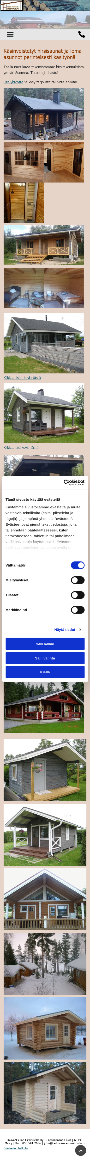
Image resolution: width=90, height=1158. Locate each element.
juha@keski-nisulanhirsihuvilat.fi (64, 1143)
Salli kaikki (45, 644)
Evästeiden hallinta (16, 1148)
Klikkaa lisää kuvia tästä (22, 377)
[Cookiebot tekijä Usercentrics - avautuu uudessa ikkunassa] (64, 483)
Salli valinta (45, 658)
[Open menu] (10, 34)
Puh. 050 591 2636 (28, 1143)
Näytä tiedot (64, 630)
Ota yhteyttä (13, 81)
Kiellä (45, 672)
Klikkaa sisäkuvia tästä (21, 447)
